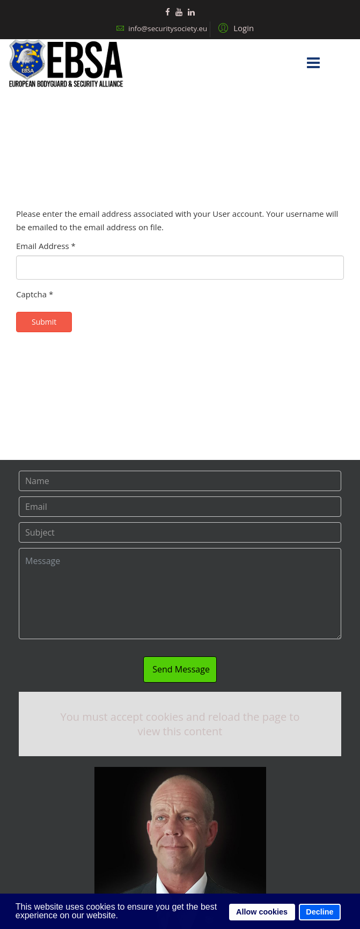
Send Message (180, 669)
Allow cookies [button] (262, 912)
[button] (234, 27)
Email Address (46, 245)
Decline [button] (319, 912)
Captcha (34, 294)
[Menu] (313, 63)
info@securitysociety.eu (167, 28)
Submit (44, 322)
